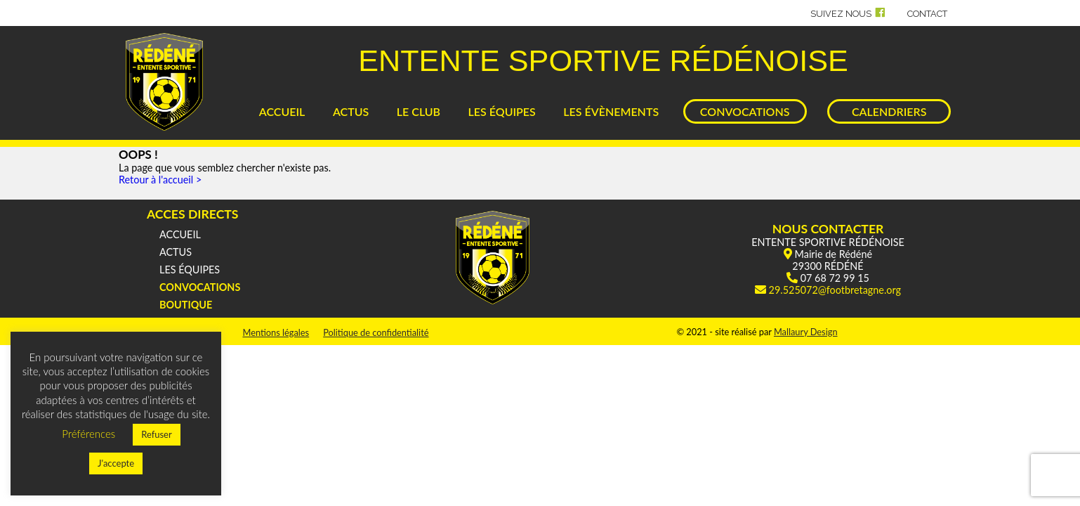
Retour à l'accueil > (160, 180)
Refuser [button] (156, 434)
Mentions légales (275, 332)
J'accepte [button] (116, 463)
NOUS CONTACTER (828, 228)
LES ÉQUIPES (502, 111)
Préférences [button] (88, 433)
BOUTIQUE (185, 305)
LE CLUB (418, 111)
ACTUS (351, 111)
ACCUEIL (282, 111)
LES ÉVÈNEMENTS (611, 111)
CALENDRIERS (889, 111)
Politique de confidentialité (375, 332)
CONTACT (927, 13)
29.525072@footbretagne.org (835, 290)
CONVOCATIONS (745, 111)
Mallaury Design (806, 331)
